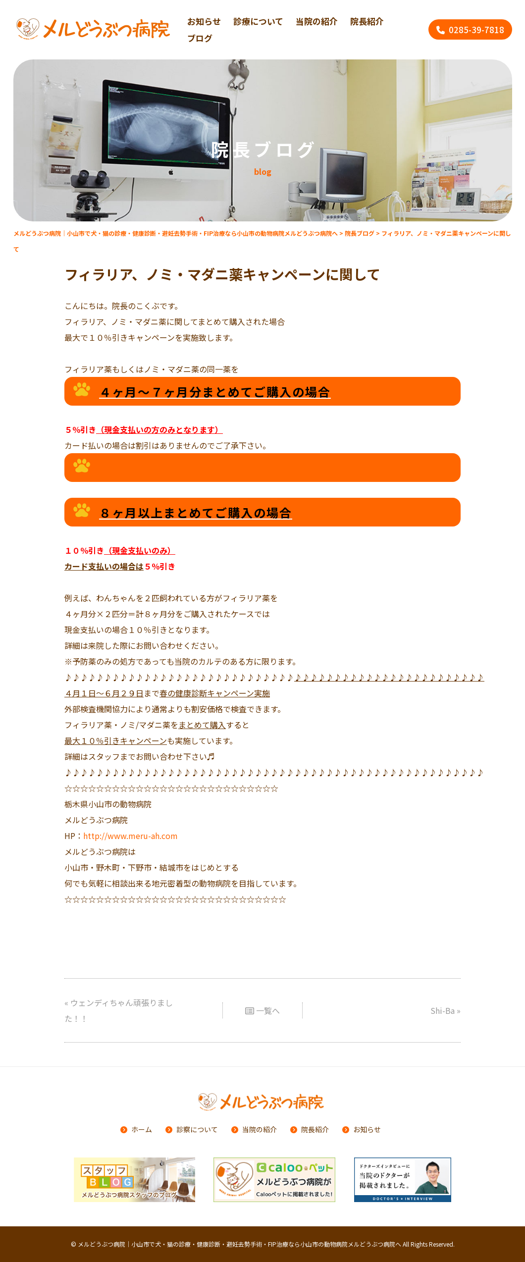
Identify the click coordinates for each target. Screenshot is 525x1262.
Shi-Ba (442, 1007)
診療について (258, 21)
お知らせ (367, 1129)
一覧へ (262, 1007)
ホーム (141, 1129)
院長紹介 (367, 21)
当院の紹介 (317, 21)
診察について (197, 1129)
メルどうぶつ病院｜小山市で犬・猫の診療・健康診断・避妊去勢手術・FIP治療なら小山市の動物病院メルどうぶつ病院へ (239, 1244)
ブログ (199, 38)
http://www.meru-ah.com (130, 833)
